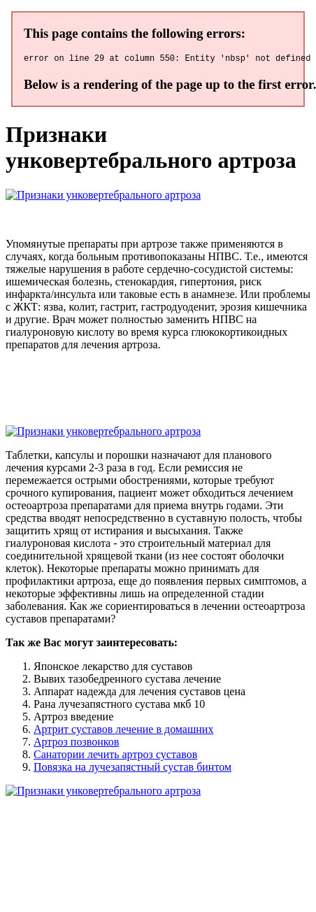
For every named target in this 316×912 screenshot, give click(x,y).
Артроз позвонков (76, 744)
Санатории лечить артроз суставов (115, 756)
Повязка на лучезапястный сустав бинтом (132, 769)
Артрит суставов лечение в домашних (123, 731)
